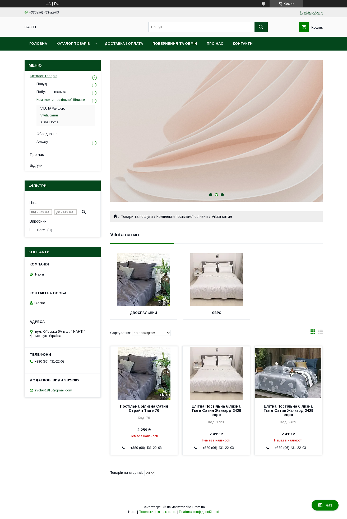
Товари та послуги (137, 216)
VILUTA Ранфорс (52, 108)
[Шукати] (261, 27)
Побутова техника (51, 92)
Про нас (215, 44)
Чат (325, 505)
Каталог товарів (73, 44)
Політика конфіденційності (199, 512)
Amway (42, 142)
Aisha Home (49, 122)
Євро (216, 313)
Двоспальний (143, 313)
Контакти (243, 44)
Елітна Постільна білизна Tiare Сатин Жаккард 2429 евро (216, 410)
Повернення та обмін (174, 44)
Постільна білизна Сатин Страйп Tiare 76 (144, 408)
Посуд (41, 84)
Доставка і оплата (124, 44)
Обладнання (46, 134)
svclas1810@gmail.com (53, 390)
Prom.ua (198, 507)
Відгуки (36, 165)
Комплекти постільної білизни (182, 216)
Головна (38, 44)
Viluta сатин (49, 115)
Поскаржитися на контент (158, 512)
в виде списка (320, 333)
